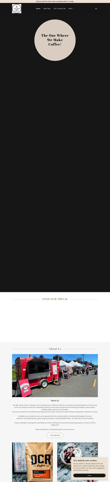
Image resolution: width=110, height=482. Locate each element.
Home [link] (38, 8)
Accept (89, 475)
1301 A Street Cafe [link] (59, 8)
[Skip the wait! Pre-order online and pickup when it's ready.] (55, 1)
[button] (71, 9)
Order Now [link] (47, 8)
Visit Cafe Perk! (55, 435)
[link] (16, 8)
